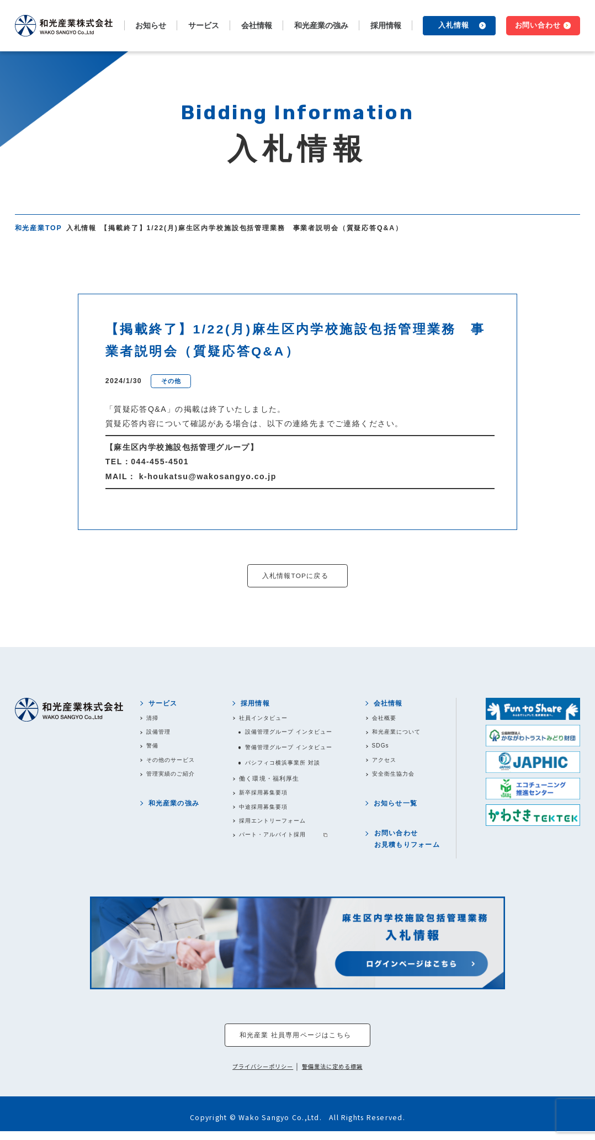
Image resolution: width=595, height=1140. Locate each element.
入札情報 (453, 25)
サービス (165, 704)
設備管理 (161, 734)
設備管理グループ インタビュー (291, 734)
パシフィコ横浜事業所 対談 (285, 766)
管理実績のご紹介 (175, 778)
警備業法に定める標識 (335, 1075)
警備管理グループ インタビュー (291, 750)
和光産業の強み (321, 25)
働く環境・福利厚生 (267, 783)
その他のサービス (175, 763)
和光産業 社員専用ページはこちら (295, 1043)
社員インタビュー (264, 720)
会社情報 (391, 704)
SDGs (384, 749)
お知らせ (150, 25)
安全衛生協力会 (398, 778)
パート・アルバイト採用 (274, 841)
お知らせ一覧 (399, 809)
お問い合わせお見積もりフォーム (410, 846)
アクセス (388, 763)
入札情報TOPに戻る (295, 576)
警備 (155, 749)
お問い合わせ (538, 25)
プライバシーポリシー (260, 1075)
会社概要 (388, 720)
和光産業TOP (38, 228)
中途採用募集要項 (264, 812)
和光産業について (402, 734)
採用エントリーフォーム (274, 826)
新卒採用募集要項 (264, 797)
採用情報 (254, 704)
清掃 (155, 720)
